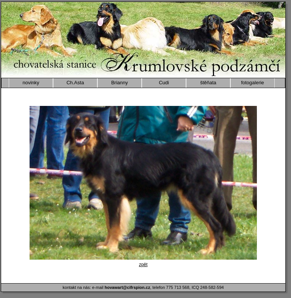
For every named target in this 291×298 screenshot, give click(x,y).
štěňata (208, 82)
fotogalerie (252, 82)
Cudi (164, 82)
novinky (30, 82)
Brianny (119, 82)
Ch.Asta (75, 82)
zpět (143, 264)
